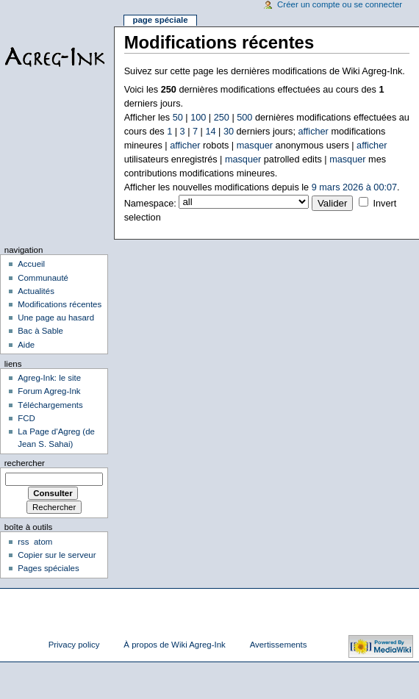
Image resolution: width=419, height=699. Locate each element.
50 (178, 117)
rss (23, 541)
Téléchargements (50, 405)
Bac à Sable (40, 330)
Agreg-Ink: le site (49, 377)
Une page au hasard (56, 317)
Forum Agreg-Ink (49, 391)
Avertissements (278, 644)
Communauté (43, 277)
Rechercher (24, 463)
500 (244, 117)
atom (43, 541)
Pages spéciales (48, 568)
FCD (26, 418)
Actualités (36, 291)
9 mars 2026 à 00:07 (354, 187)
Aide (26, 344)
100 (198, 117)
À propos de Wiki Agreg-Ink (174, 644)
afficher (313, 131)
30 (228, 131)
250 (221, 117)
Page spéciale (159, 19)
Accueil (31, 263)
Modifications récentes (59, 304)
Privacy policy (74, 644)
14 (210, 131)
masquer (255, 145)
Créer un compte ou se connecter (339, 4)
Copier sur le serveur (57, 555)
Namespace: (150, 203)
